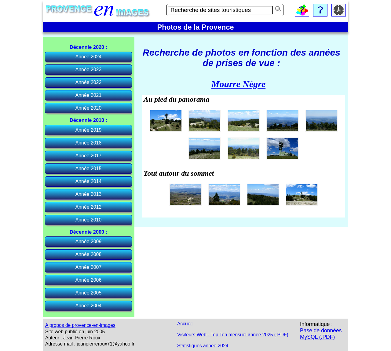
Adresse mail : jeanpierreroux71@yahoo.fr (89, 343)
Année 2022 (88, 82)
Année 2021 (88, 95)
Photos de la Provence (195, 27)
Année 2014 (88, 181)
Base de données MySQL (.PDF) (321, 333)
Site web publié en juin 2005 (75, 331)
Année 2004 (88, 305)
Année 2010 (88, 219)
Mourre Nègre (238, 84)
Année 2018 (88, 142)
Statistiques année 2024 (202, 345)
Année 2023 (88, 69)
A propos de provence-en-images (80, 325)
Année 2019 (88, 130)
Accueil (184, 323)
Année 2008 (88, 254)
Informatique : (316, 324)
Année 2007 (88, 267)
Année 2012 (88, 207)
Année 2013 (88, 194)
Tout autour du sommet (179, 173)
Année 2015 (88, 168)
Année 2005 (88, 292)
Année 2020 (88, 108)
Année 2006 (88, 280)
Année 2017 (88, 155)
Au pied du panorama (176, 99)
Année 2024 (88, 56)
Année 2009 (88, 241)
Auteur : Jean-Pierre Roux (72, 337)
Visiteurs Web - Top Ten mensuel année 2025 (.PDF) (232, 334)
